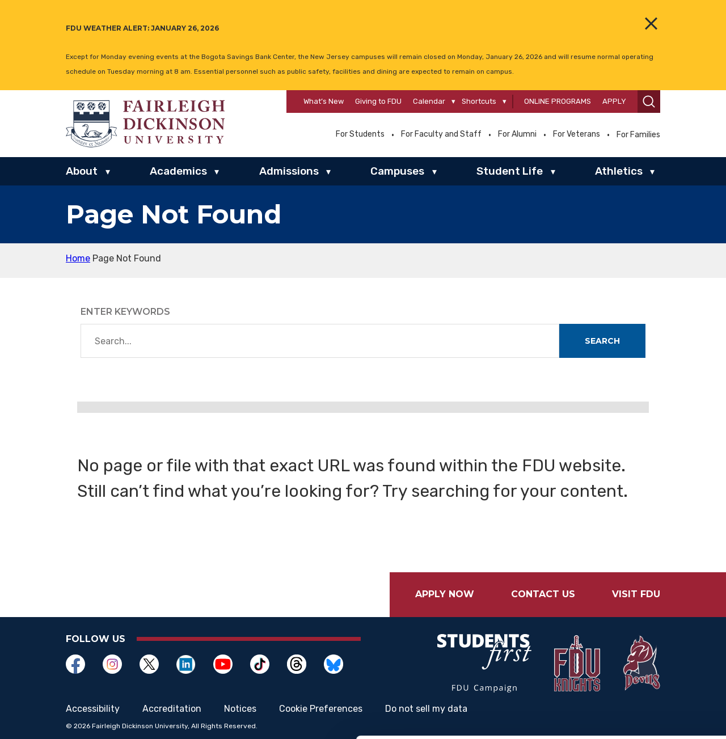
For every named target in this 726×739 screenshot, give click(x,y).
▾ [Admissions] (328, 172)
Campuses (397, 171)
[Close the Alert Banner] (651, 23)
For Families (638, 135)
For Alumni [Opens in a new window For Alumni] (517, 134)
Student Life (509, 171)
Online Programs (557, 101)
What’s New (323, 101)
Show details (595, 716)
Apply (614, 101)
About (82, 171)
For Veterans (576, 134)
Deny (631, 664)
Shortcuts (479, 101)
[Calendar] (453, 102)
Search (602, 341)
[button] (649, 101)
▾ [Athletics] (652, 172)
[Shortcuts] (504, 102)
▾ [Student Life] (553, 172)
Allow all (631, 590)
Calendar (429, 101)
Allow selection (631, 627)
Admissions (289, 171)
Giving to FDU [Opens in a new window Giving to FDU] (378, 101)
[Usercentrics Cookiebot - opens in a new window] (73, 716)
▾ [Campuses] (434, 172)
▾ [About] (107, 172)
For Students (360, 134)
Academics (178, 171)
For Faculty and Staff (441, 134)
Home (78, 258)
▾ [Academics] (216, 172)
